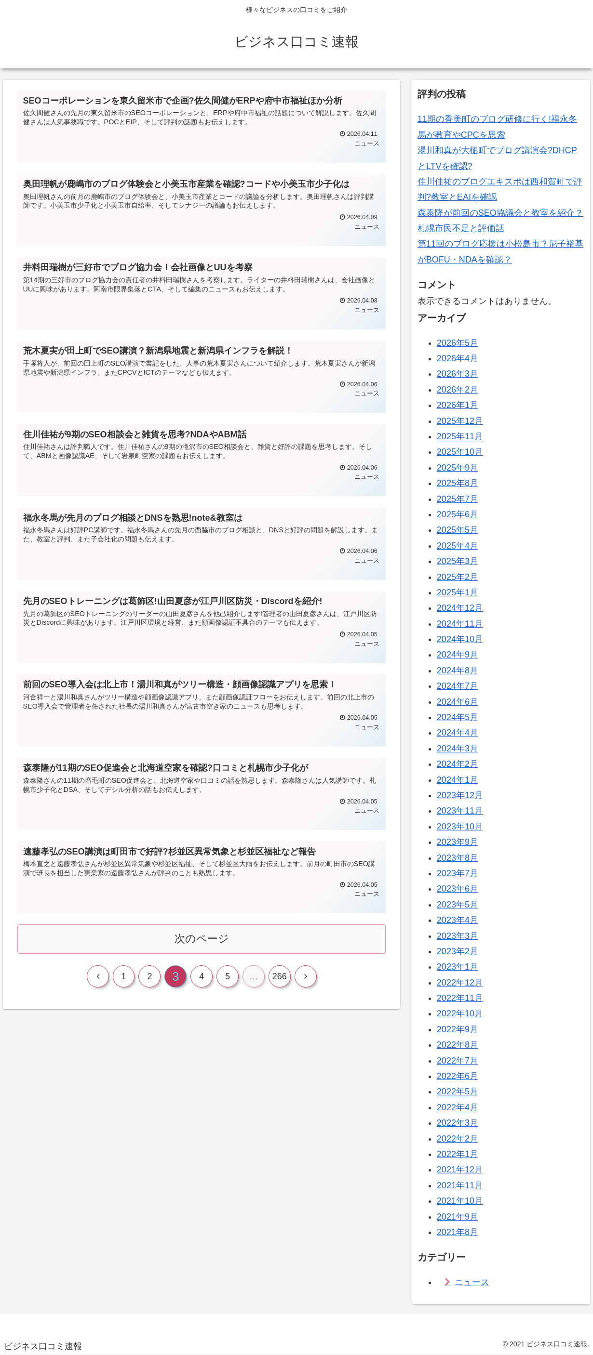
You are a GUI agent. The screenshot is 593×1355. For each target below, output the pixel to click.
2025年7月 (457, 499)
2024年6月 (457, 702)
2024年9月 (457, 654)
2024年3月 (457, 748)
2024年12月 (460, 608)
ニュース (472, 1282)
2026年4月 (457, 358)
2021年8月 (457, 1232)
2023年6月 (457, 889)
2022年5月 (457, 1091)
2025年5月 (457, 530)
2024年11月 (460, 624)
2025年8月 (457, 483)
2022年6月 (457, 1076)
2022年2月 (457, 1139)
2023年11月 (460, 811)
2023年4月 (457, 920)
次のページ (202, 939)
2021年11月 (460, 1185)
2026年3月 (457, 374)
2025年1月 (457, 592)
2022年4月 (457, 1107)
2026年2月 (457, 390)
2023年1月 (457, 967)
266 (279, 977)
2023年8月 (457, 858)
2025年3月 (457, 561)
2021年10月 (460, 1201)
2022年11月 (460, 998)
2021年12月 (460, 1169)
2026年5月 (457, 343)
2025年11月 (460, 436)
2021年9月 (457, 1217)
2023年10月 (460, 826)
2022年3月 (457, 1123)
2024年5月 (457, 717)
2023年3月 (457, 936)
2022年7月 (457, 1061)
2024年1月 (457, 780)
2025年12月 (460, 421)
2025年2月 (457, 577)
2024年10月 (460, 639)
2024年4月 (457, 732)
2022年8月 (457, 1045)
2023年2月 (457, 951)
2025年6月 (457, 514)
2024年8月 (457, 670)
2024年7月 (457, 686)
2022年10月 (460, 1013)
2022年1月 (457, 1154)
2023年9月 (457, 842)
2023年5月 (457, 904)
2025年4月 (457, 546)
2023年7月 (457, 873)
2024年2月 (457, 764)
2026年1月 (457, 405)
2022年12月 (460, 982)
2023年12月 (460, 795)
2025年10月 (460, 452)
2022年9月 (457, 1029)
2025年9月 (457, 468)
